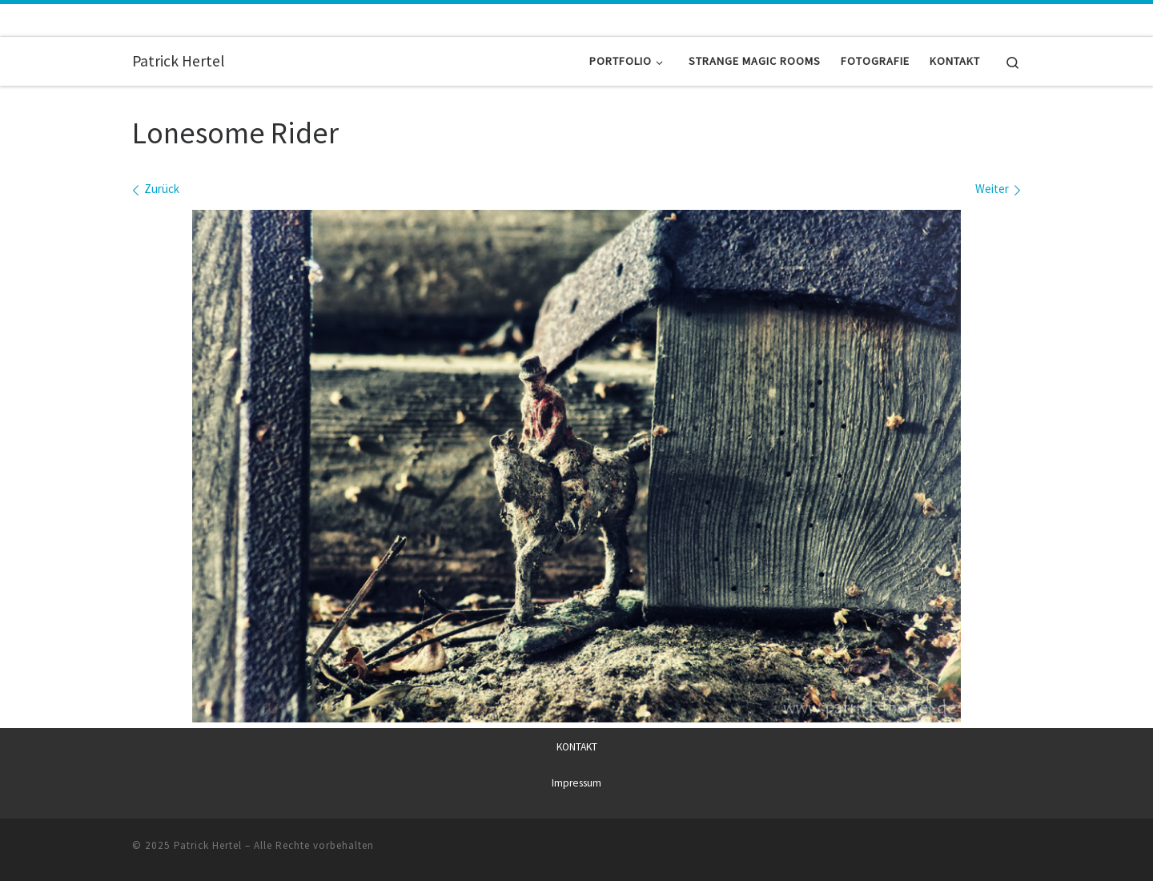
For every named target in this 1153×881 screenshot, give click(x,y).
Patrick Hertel (208, 845)
